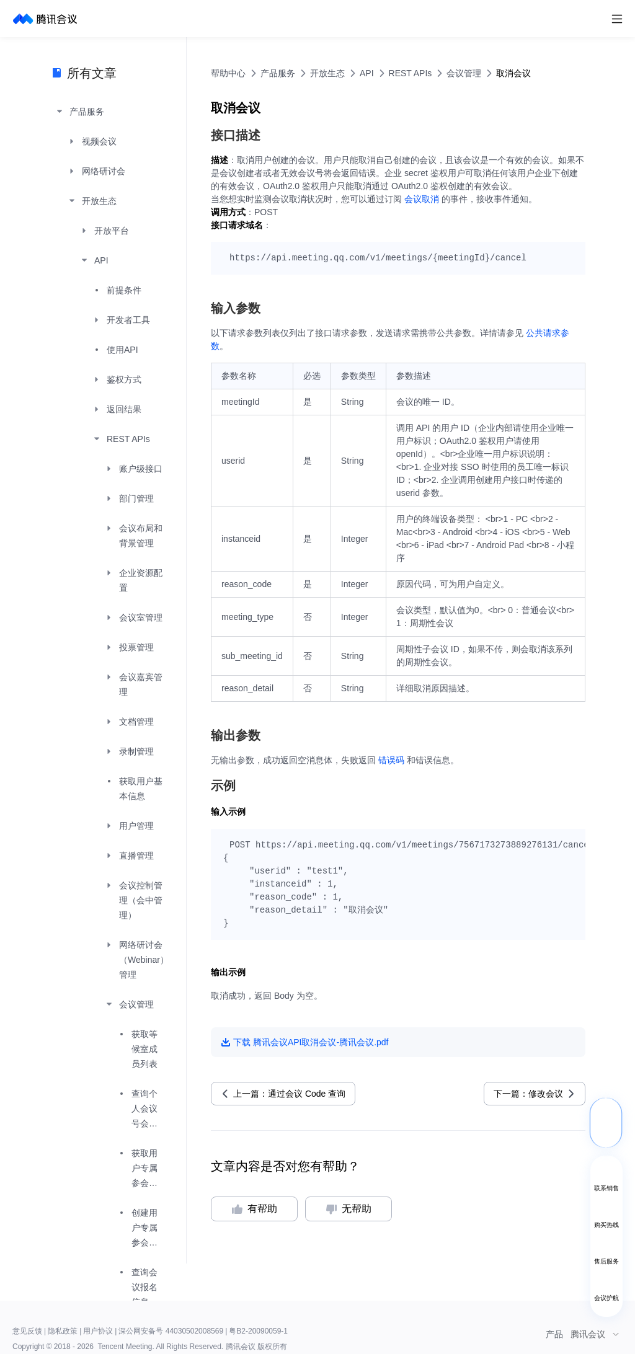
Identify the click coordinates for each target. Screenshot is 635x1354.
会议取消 (421, 199)
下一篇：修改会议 (528, 1094)
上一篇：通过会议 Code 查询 (289, 1094)
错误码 (391, 760)
